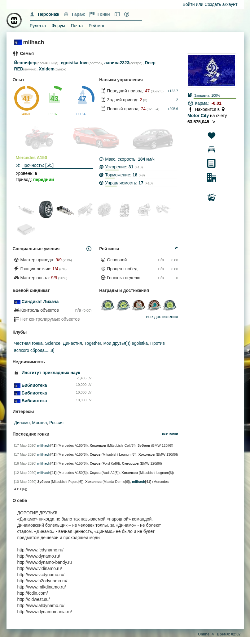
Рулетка (38, 25)
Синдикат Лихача (40, 301)
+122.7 (172, 91)
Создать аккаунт (220, 4)
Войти (189, 4)
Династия (72, 343)
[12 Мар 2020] (25, 473)
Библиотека (34, 385)
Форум (58, 25)
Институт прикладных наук (50, 372)
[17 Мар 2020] (25, 445)
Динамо (22, 422)
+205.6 (172, 109)
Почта (77, 25)
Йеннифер (25, 62)
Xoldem (47, 68)
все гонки (170, 433)
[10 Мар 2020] (25, 481)
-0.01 (216, 103)
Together (92, 343)
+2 (176, 100)
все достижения (162, 316)
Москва (39, 422)
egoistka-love (74, 62)
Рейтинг (96, 25)
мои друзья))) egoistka (125, 343)
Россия (56, 422)
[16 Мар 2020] (25, 463)
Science (52, 343)
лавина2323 (116, 62)
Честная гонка (28, 343)
